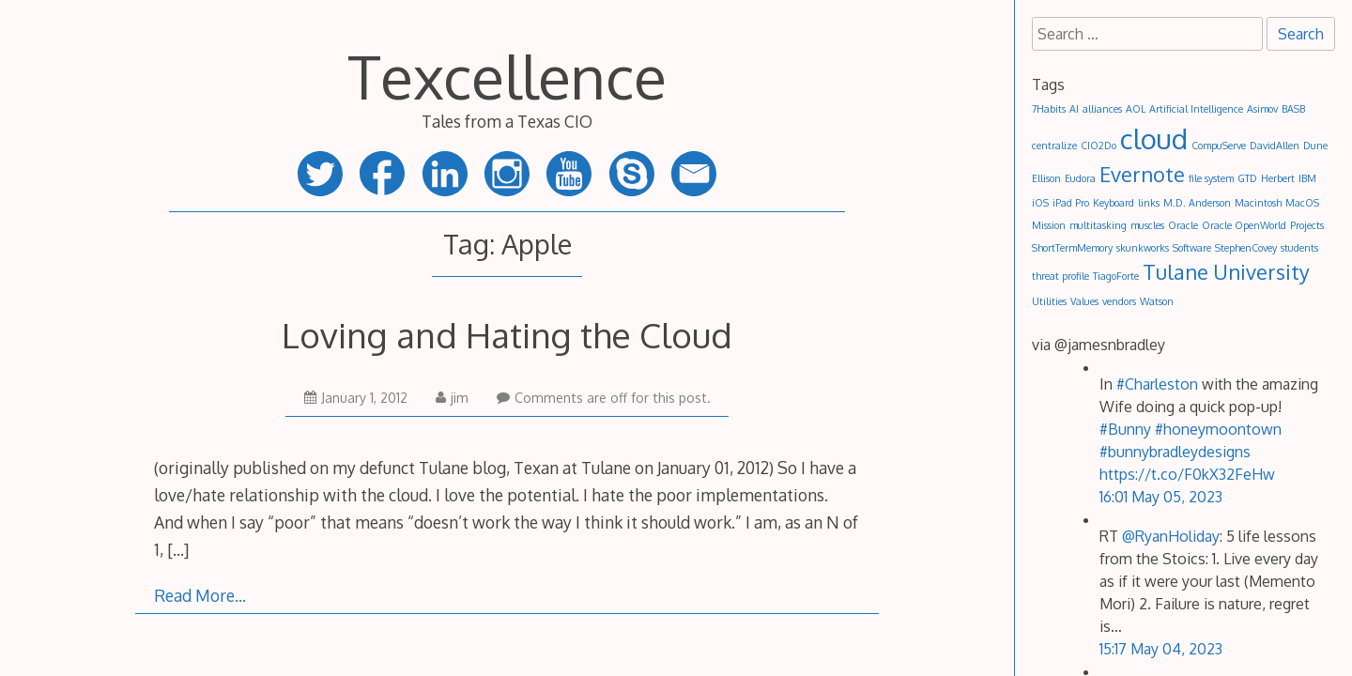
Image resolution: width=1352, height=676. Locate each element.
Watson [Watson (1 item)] (1157, 301)
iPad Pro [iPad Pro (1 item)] (1070, 202)
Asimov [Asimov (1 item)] (1262, 108)
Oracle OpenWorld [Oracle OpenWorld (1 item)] (1244, 225)
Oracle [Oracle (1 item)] (1183, 225)
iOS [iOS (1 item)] (1040, 202)
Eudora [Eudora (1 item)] (1080, 178)
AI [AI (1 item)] (1074, 108)
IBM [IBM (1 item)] (1307, 178)
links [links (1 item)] (1149, 202)
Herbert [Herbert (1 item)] (1278, 178)
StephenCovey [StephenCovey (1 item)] (1246, 247)
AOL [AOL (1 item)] (1135, 108)
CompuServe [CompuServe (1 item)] (1218, 145)
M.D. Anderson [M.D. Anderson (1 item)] (1197, 202)
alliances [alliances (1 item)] (1102, 108)
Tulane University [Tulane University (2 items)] (1226, 271)
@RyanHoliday (1171, 536)
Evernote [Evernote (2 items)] (1142, 174)
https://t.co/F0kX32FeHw (1187, 474)
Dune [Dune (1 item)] (1315, 145)
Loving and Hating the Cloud (507, 335)
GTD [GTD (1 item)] (1247, 178)
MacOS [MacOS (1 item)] (1302, 202)
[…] (178, 549)
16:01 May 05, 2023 (1160, 496)
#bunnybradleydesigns (1175, 451)
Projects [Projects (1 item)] (1307, 225)
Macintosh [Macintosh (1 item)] (1258, 202)
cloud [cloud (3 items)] (1154, 138)
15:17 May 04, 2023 (1160, 648)
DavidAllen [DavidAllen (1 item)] (1274, 145)
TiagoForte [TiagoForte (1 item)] (1116, 276)
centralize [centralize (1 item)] (1054, 145)
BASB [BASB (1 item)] (1293, 108)
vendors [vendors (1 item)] (1119, 301)
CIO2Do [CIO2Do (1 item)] (1098, 145)
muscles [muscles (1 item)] (1147, 225)
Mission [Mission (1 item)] (1049, 225)
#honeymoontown (1218, 429)
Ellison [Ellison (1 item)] (1046, 178)
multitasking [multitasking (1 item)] (1098, 225)
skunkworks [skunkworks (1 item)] (1142, 247)
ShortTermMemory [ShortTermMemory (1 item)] (1072, 247)
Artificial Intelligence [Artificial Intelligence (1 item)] (1196, 108)
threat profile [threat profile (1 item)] (1060, 276)
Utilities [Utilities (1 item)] (1049, 301)
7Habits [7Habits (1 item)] (1049, 108)
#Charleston (1157, 384)
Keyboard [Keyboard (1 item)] (1113, 202)
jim (452, 398)
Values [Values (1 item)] (1084, 301)
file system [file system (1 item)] (1211, 178)
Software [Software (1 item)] (1192, 247)
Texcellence (507, 76)
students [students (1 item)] (1299, 247)
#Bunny (1125, 429)
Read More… (200, 595)
